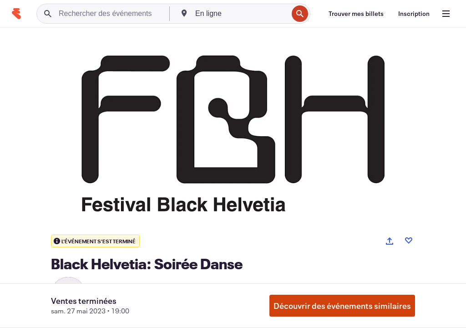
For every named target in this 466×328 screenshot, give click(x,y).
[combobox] (241, 13)
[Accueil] (16, 13)
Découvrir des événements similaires (342, 305)
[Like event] (408, 240)
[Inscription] (414, 14)
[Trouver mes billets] (356, 14)
